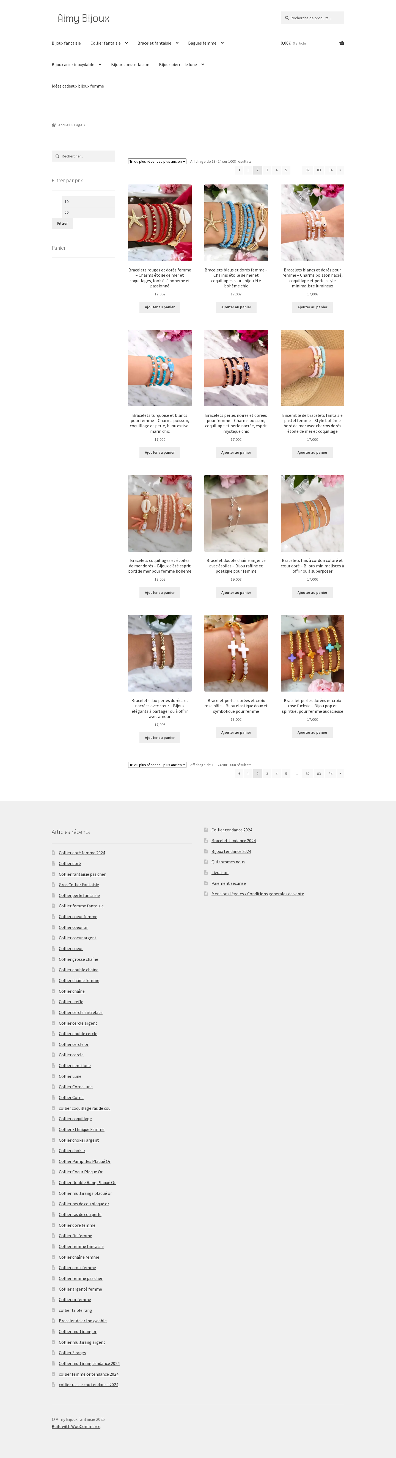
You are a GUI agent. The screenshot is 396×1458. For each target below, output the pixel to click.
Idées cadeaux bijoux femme (78, 86)
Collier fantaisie (105, 43)
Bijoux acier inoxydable (73, 64)
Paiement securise (228, 883)
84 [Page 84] (330, 169)
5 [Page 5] (286, 169)
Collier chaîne (72, 991)
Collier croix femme (77, 1267)
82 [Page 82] (308, 169)
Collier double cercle (78, 1033)
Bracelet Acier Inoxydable (83, 1320)
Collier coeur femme (78, 916)
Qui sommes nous (228, 861)
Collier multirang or (78, 1331)
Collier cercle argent (78, 1023)
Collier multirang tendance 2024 (89, 1363)
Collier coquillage (75, 1118)
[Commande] (157, 161)
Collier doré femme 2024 (82, 852)
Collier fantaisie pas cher (82, 874)
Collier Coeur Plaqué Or (81, 1171)
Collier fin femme (75, 1235)
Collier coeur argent (78, 937)
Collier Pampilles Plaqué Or (85, 1161)
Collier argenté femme (80, 1289)
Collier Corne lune (76, 1086)
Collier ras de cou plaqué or (84, 1203)
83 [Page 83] (319, 169)
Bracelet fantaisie (154, 43)
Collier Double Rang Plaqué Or (87, 1182)
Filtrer (62, 223)
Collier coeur (71, 948)
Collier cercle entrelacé (81, 1012)
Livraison (220, 872)
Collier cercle (71, 1054)
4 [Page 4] (276, 169)
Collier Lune (70, 1076)
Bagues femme (202, 43)
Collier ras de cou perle (80, 1214)
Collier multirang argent (82, 1342)
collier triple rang (75, 1310)
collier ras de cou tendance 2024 (88, 1384)
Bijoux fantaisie (66, 43)
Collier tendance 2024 (231, 830)
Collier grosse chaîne (78, 959)
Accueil (64, 125)
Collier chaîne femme (79, 980)
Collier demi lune (75, 1065)
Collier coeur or (73, 927)
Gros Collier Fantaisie (79, 884)
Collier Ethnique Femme (82, 1129)
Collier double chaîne (78, 969)
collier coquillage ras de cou (85, 1108)
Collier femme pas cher (81, 1278)
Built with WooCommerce (76, 1426)
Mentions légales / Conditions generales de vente (257, 893)
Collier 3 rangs (72, 1352)
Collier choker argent (79, 1140)
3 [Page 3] (267, 169)
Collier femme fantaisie (81, 905)
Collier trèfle (71, 1001)
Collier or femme (75, 1299)
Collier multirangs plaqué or (85, 1193)
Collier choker (72, 1150)
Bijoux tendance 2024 (231, 851)
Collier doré (70, 863)
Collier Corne (71, 1097)
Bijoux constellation (130, 64)
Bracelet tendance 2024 (233, 840)
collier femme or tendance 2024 (89, 1374)
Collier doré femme (77, 1225)
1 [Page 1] (248, 169)
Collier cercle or (74, 1044)
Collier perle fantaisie (79, 895)
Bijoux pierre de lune (178, 64)
